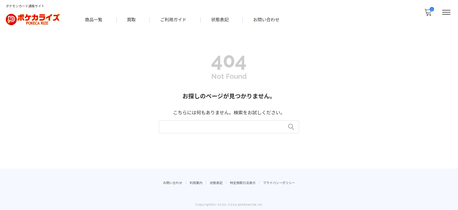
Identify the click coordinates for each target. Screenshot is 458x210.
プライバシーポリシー (279, 182)
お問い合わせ (267, 19)
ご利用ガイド (174, 19)
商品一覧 (94, 19)
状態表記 (220, 19)
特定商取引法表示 (243, 182)
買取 (131, 19)
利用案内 (196, 182)
